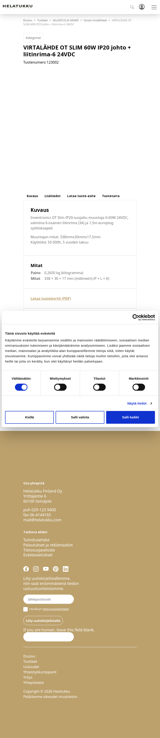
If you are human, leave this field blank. (59, 629)
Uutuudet (31, 666)
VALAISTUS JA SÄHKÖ (66, 20)
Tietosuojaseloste (39, 550)
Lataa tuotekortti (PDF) (51, 298)
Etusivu (27, 20)
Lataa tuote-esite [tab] (81, 196)
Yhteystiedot (33, 682)
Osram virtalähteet (95, 20)
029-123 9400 (43, 509)
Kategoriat (33, 38)
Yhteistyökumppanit (39, 672)
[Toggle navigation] (154, 7)
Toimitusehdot (36, 539)
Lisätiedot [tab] (53, 196)
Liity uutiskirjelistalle (43, 620)
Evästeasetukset (38, 554)
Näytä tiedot (137, 403)
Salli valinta (80, 417)
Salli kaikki (130, 417)
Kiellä (29, 417)
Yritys (27, 677)
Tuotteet (42, 20)
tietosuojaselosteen (56, 609)
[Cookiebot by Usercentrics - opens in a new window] (135, 317)
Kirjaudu (141, 7)
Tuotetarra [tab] (111, 196)
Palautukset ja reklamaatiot (48, 545)
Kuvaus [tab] (32, 196)
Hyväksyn (46, 609)
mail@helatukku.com (42, 519)
